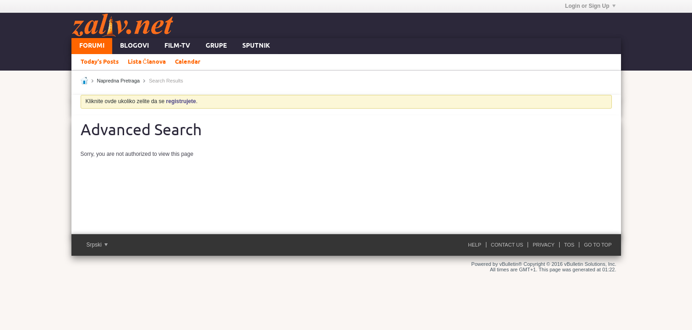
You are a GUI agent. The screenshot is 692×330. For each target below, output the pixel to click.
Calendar (187, 62)
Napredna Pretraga (118, 80)
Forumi (91, 46)
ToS (569, 245)
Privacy (543, 245)
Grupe (216, 46)
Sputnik (256, 46)
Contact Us (507, 245)
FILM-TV (177, 46)
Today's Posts (100, 62)
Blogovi (134, 46)
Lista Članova (147, 62)
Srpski (97, 245)
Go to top (597, 245)
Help (474, 245)
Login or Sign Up (590, 6)
